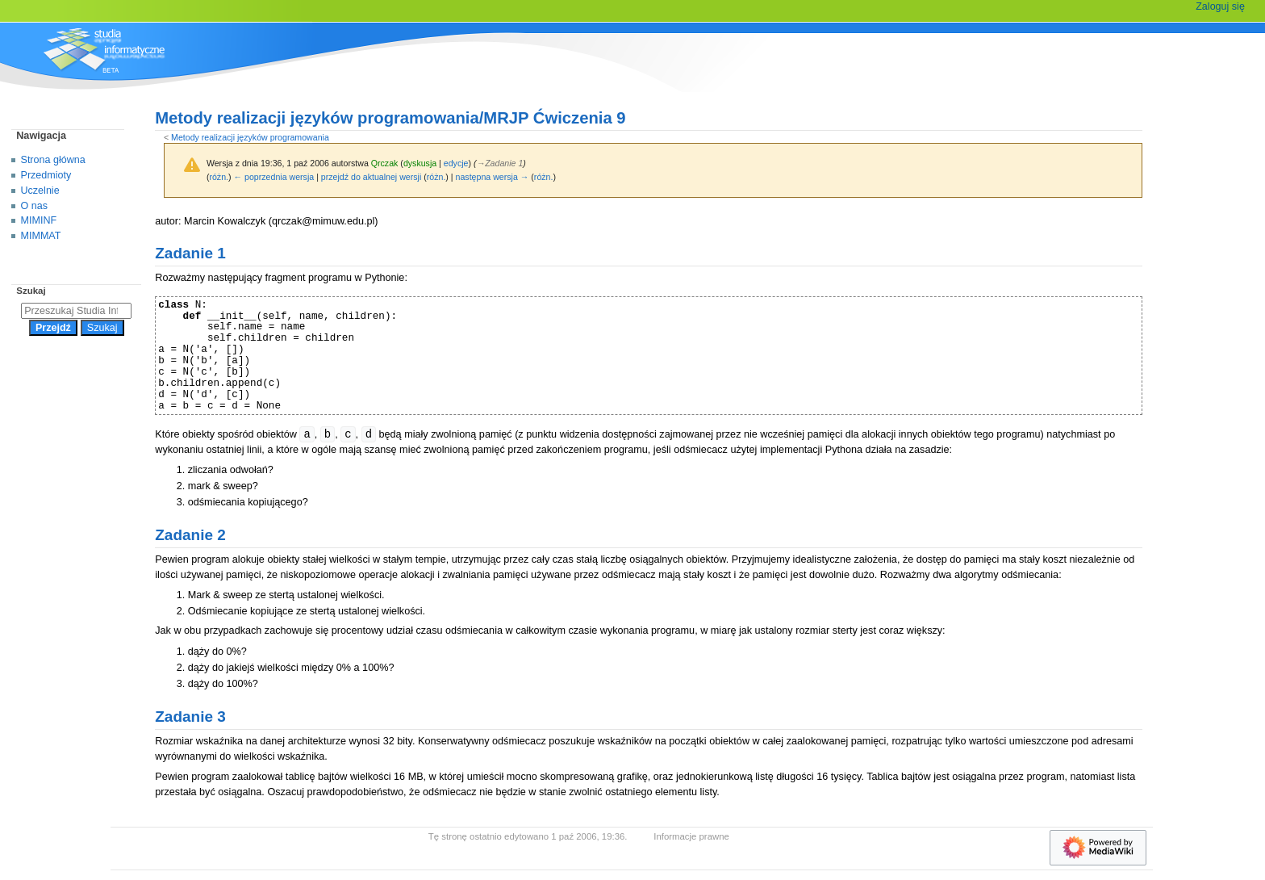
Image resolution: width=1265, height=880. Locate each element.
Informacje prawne (691, 836)
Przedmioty (46, 175)
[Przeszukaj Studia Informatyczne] (76, 311)
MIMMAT (41, 235)
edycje (456, 163)
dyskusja (419, 163)
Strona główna (53, 160)
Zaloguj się (1220, 6)
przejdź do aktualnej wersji (371, 177)
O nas (34, 206)
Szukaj (30, 290)
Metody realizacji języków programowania (250, 137)
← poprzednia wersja (274, 177)
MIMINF (39, 220)
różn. (218, 177)
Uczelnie (40, 190)
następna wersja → (492, 177)
